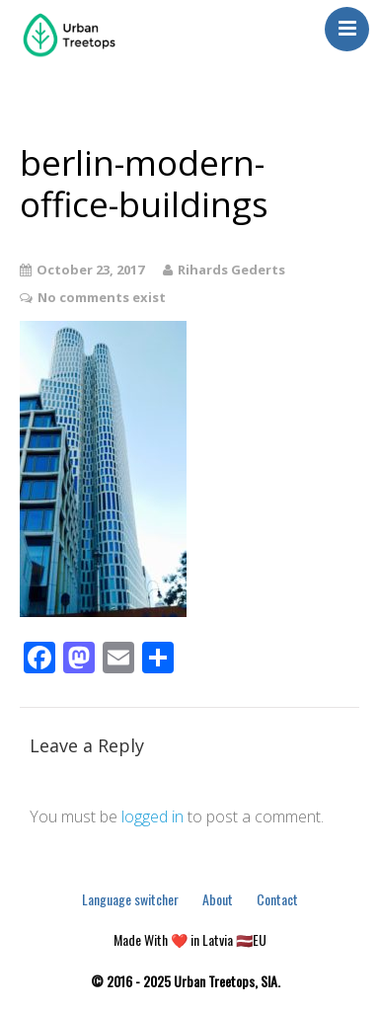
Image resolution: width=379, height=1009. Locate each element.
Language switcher (130, 899)
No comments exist (102, 297)
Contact (277, 899)
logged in (152, 816)
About (217, 899)
